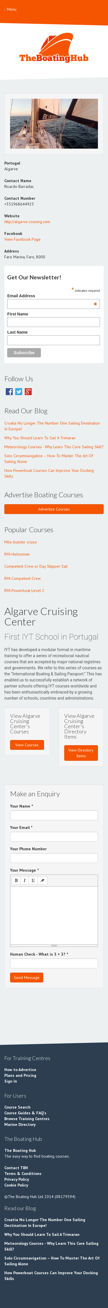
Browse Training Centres (27, 1118)
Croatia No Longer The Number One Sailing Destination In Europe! (52, 426)
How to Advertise (20, 1069)
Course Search (17, 1107)
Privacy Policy (16, 1179)
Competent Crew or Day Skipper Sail (36, 566)
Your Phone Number (28, 848)
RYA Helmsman (17, 554)
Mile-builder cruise (20, 542)
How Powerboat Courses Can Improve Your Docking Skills (49, 473)
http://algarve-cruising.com (27, 221)
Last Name (17, 332)
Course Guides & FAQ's (25, 1112)
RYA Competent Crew (22, 578)
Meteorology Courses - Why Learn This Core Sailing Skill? (54, 446)
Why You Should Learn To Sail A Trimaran (39, 437)
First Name (17, 314)
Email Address (52, 296)
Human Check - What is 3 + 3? (39, 954)
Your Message (24, 870)
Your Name (21, 806)
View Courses (27, 745)
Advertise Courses (54, 509)
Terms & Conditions (22, 1173)
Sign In (10, 1081)
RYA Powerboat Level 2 (24, 590)
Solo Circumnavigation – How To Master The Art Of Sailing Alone (48, 458)
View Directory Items (81, 753)
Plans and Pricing (20, 1075)
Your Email (21, 827)
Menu (10, 9)
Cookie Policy (16, 1185)
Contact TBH (16, 1167)
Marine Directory (20, 1124)
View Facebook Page (22, 239)
